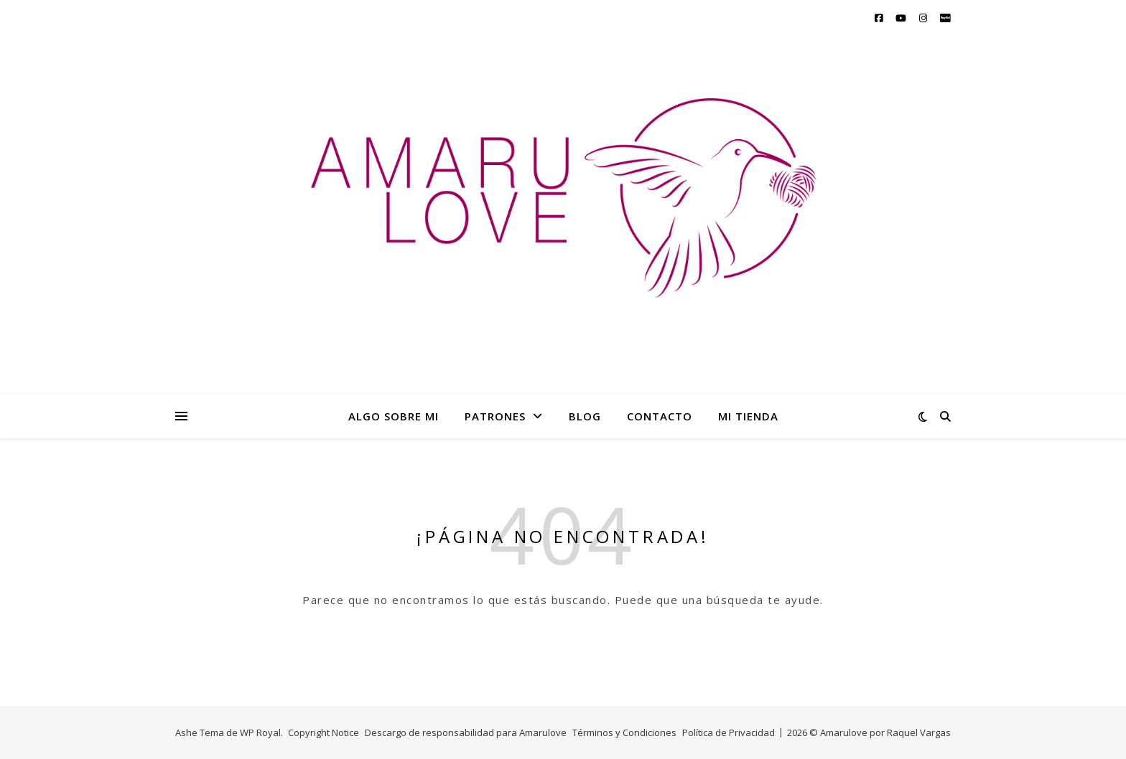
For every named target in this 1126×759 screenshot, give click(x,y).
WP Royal (260, 732)
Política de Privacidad (728, 732)
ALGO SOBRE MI (393, 416)
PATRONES (495, 416)
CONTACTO (659, 416)
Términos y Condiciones (624, 732)
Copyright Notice (323, 732)
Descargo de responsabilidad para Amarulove (466, 732)
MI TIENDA (748, 416)
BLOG (585, 416)
